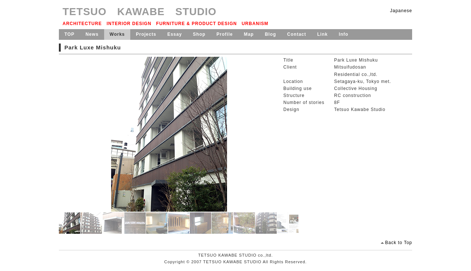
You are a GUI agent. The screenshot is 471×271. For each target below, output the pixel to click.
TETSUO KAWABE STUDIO (139, 11)
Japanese (401, 10)
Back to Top (398, 242)
